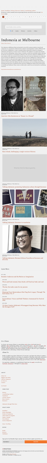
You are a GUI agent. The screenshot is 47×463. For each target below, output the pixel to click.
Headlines (7, 10)
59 (20, 348)
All (3, 16)
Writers (22, 31)
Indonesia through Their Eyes (9, 404)
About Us (3, 376)
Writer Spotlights (6, 412)
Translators (5, 396)
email (33, 362)
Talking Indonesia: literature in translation (16, 222)
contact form (24, 363)
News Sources (8, 43)
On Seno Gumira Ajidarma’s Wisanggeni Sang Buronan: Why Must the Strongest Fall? (24, 306)
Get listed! (3, 386)
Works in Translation (7, 414)
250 (45, 346)
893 (8, 346)
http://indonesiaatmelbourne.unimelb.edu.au (11, 69)
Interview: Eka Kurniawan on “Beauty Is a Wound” (17, 116)
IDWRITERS (23, 2)
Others (35, 31)
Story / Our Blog (6, 424)
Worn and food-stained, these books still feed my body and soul (23, 282)
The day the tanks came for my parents (15, 287)
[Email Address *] (13, 441)
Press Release (5, 419)
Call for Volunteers (6, 379)
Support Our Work (5, 377)
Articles (28, 31)
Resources (4, 401)
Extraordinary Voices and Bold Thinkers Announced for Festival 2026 (23, 299)
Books (22, 10)
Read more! (42, 359)
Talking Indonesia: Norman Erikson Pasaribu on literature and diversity (22, 259)
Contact (3, 382)
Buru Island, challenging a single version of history (18, 152)
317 (40, 344)
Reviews (4, 432)
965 (32, 344)
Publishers (5, 434)
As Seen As (4, 381)
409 (28, 347)
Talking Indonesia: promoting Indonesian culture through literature (24, 187)
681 (26, 344)
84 (8, 348)
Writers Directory (15, 10)
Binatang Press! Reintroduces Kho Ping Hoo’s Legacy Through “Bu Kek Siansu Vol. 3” (23, 293)
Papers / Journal (6, 417)
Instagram (10, 363)
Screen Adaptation (7, 420)
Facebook (4, 363)
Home (2, 10)
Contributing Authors (30, 10)
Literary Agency (6, 397)
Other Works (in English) (8, 415)
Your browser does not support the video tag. (23, 324)
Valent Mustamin (13, 454)
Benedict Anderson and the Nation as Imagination (17, 277)
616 (9, 347)
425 (34, 346)
